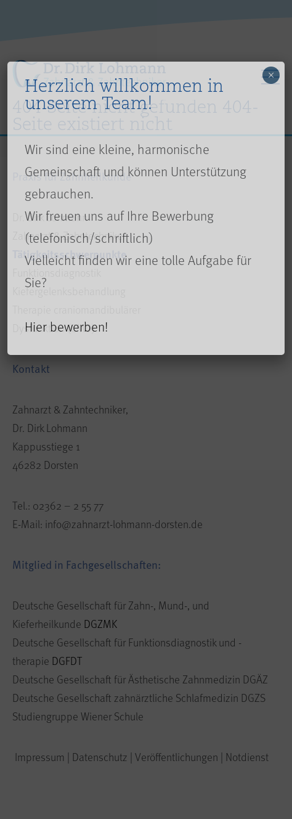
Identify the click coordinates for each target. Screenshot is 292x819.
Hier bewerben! (66, 326)
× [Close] (271, 75)
